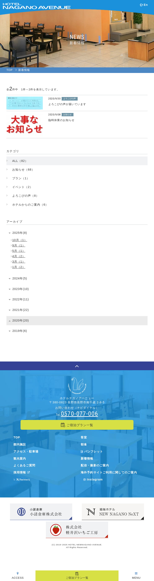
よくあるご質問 (24, 465)
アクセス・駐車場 (25, 451)
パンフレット (92, 451)
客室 (84, 437)
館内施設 (19, 444)
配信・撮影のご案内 (95, 465)
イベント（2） (22, 187)
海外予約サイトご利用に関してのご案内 (109, 472)
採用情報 (22, 472)
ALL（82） (20, 161)
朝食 (84, 444)
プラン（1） (21, 178)
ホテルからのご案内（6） (30, 204)
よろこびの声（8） (25, 195)
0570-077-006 (79, 413)
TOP (16, 437)
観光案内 (19, 458)
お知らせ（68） (23, 169)
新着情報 (87, 458)
